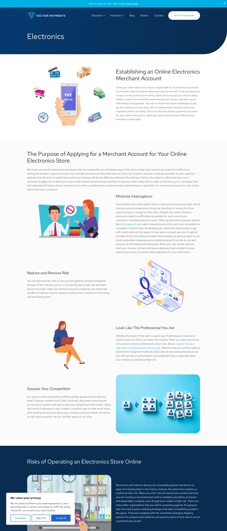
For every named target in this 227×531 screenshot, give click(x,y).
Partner (144, 15)
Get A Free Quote (184, 15)
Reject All (40, 518)
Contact (158, 15)
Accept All (61, 518)
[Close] (224, 3)
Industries (115, 15)
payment (177, 181)
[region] (40, 509)
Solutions (97, 15)
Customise (20, 518)
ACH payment (128, 224)
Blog (132, 15)
